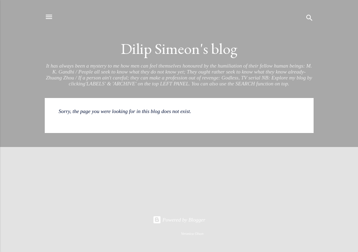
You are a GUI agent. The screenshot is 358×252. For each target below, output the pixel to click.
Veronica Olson (192, 234)
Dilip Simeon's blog (179, 48)
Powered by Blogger (179, 220)
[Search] (309, 19)
